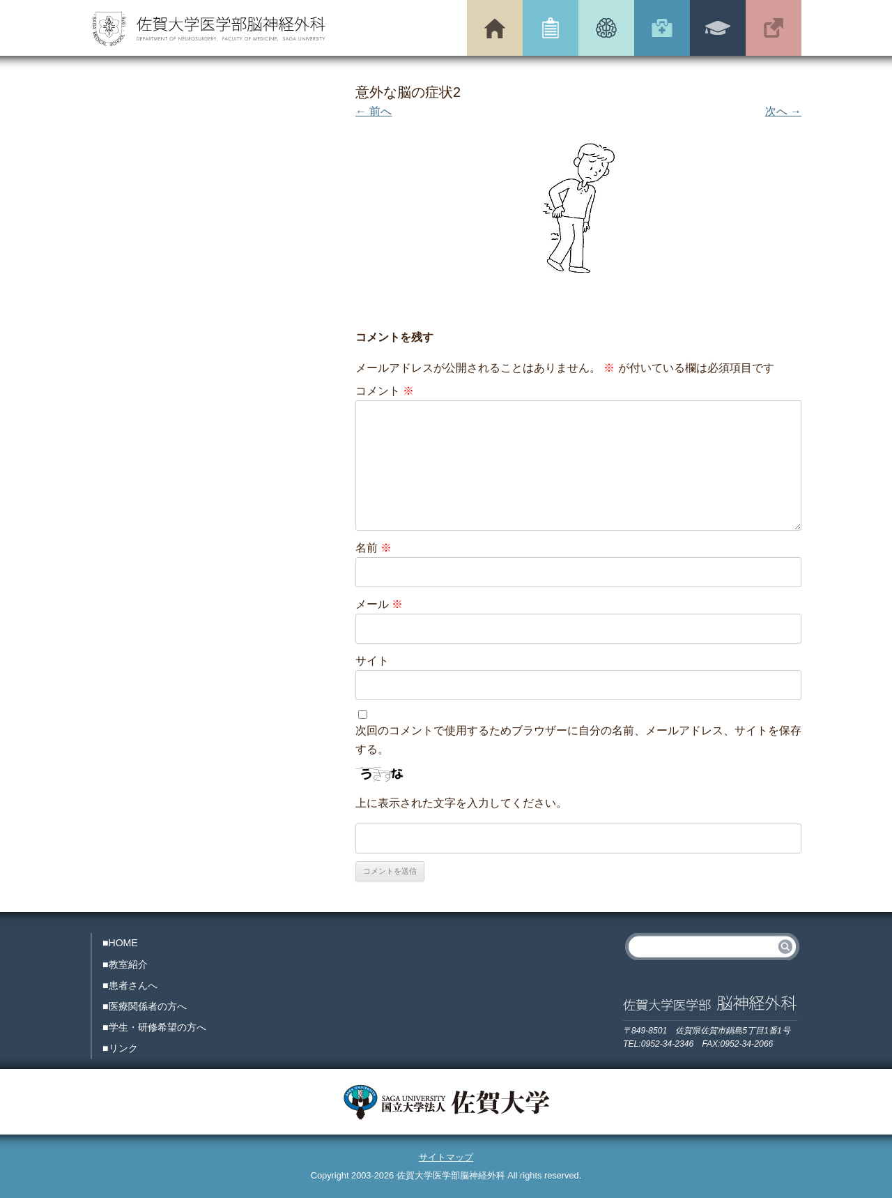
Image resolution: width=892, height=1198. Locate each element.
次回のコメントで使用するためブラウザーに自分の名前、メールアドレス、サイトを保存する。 (578, 740)
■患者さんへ (129, 985)
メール (379, 604)
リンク (773, 28)
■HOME (120, 942)
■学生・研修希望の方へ (154, 1027)
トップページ (495, 28)
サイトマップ (446, 1157)
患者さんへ (606, 28)
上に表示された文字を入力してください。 (461, 803)
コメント (384, 391)
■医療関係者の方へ (144, 1006)
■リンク (120, 1048)
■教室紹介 (125, 964)
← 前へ (373, 111)
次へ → (783, 111)
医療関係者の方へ (662, 28)
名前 (373, 548)
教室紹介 (550, 28)
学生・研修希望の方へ (718, 28)
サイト (372, 661)
